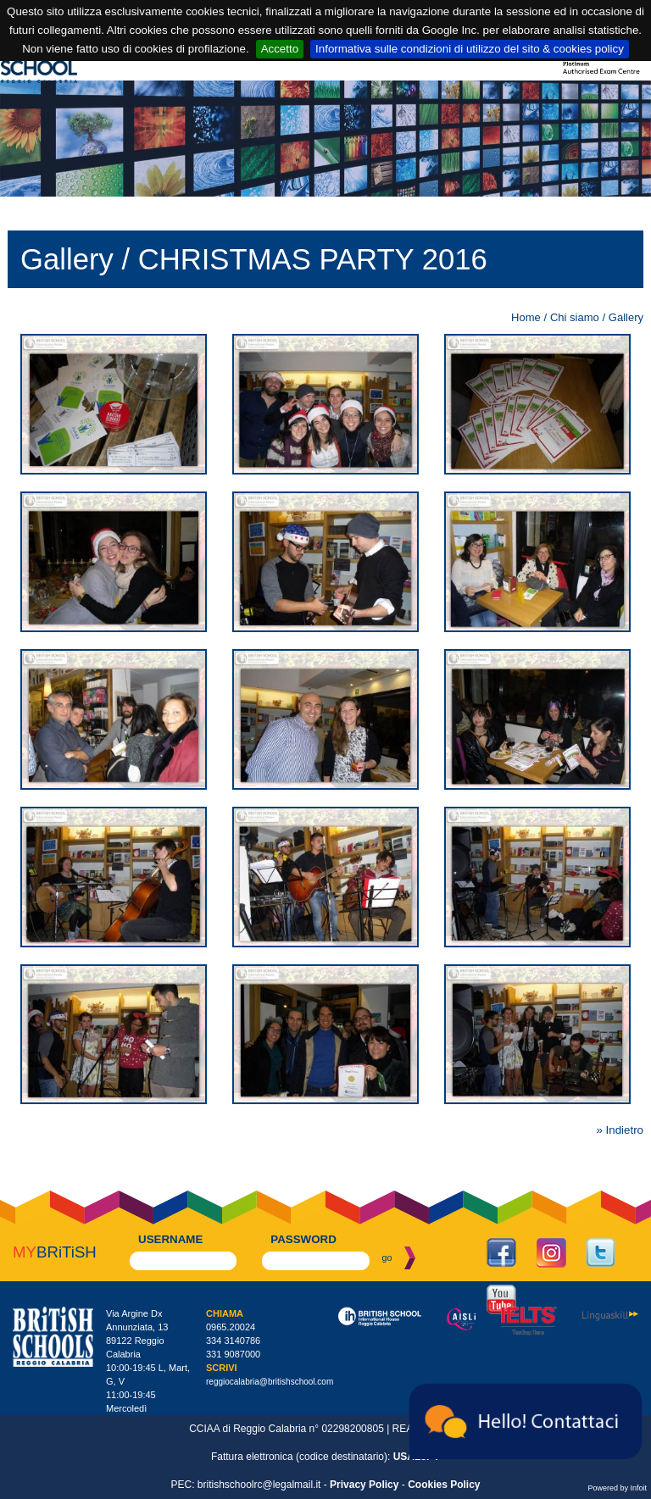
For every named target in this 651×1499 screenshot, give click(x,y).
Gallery (626, 317)
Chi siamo (574, 317)
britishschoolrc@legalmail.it (259, 1485)
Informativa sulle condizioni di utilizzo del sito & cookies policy (469, 48)
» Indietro (619, 1130)
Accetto (279, 48)
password (303, 1239)
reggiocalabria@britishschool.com (269, 1381)
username (170, 1239)
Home (526, 317)
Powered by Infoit (617, 1488)
